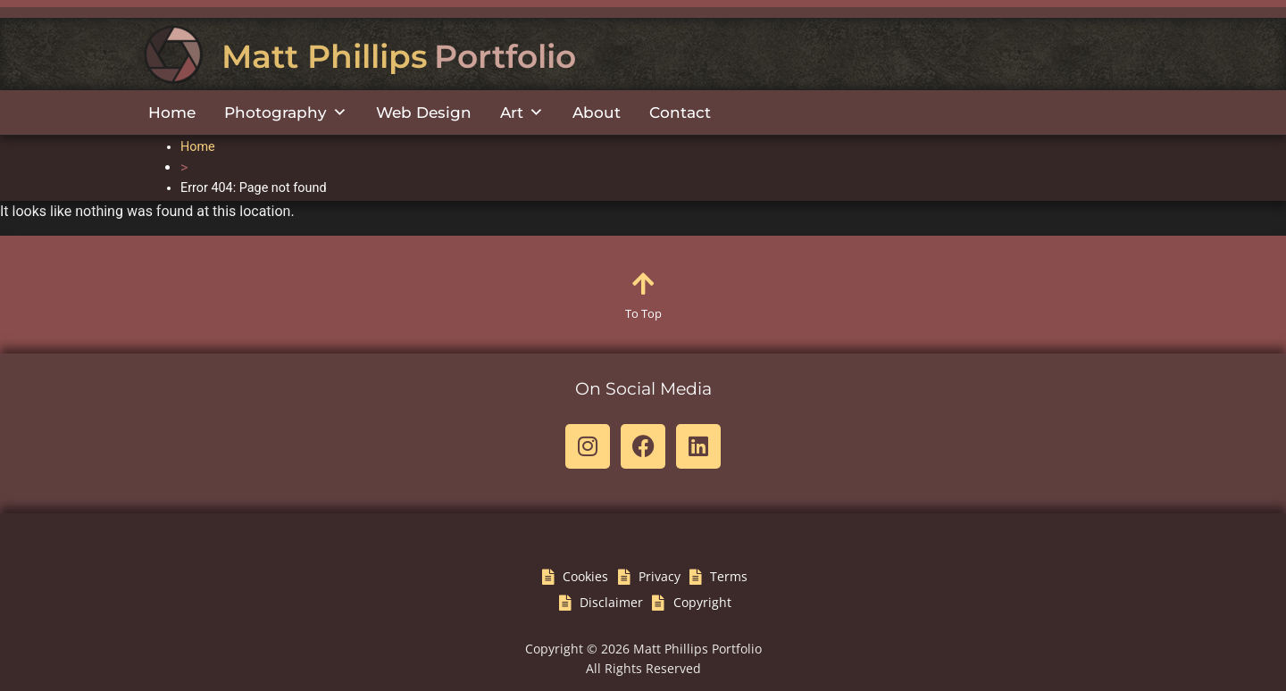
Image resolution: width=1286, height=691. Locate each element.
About (596, 112)
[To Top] (643, 283)
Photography (285, 112)
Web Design (424, 112)
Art (522, 112)
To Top (643, 313)
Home (172, 112)
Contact (680, 112)
